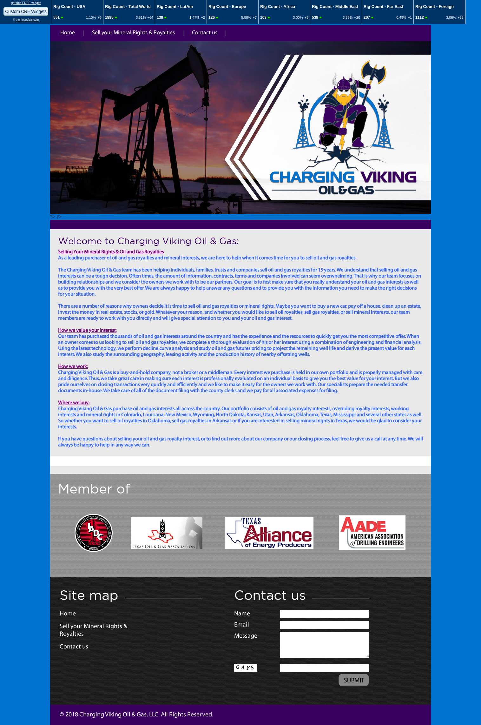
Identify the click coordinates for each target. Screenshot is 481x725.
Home (67, 33)
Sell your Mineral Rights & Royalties (133, 33)
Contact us (204, 33)
